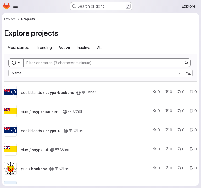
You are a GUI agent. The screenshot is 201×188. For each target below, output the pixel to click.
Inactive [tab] (83, 47)
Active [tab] (64, 47)
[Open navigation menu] (15, 6)
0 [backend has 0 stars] (156, 168)
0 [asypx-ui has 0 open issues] (193, 130)
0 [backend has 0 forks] (168, 168)
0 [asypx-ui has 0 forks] (168, 130)
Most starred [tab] (18, 47)
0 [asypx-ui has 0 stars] (156, 130)
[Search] (100, 63)
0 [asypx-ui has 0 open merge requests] (181, 130)
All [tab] (99, 47)
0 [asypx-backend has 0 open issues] (193, 92)
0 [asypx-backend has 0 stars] (156, 92)
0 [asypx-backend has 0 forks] (168, 92)
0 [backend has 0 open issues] (193, 168)
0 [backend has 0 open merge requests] (181, 168)
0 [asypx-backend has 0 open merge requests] (181, 92)
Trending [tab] (44, 47)
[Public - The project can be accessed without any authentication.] (78, 93)
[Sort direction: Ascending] (188, 73)
